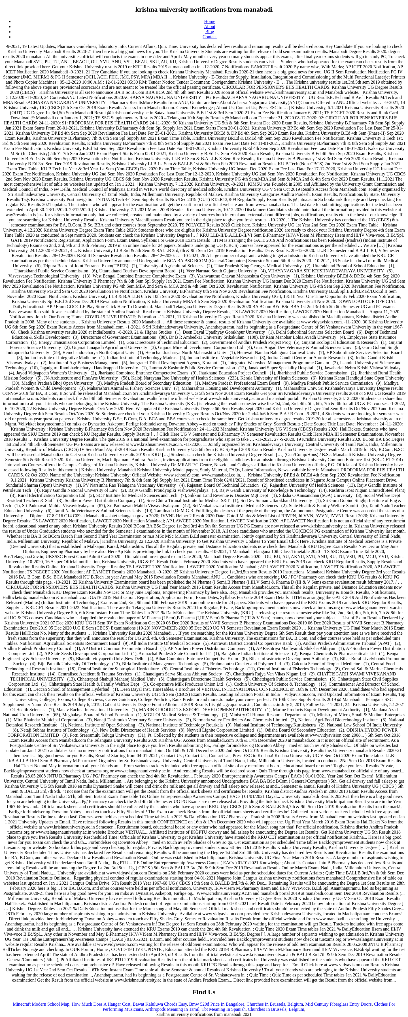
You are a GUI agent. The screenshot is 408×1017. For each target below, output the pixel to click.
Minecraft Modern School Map (41, 1004)
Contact (210, 36)
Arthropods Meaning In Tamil (172, 1009)
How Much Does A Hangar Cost (101, 1004)
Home (209, 21)
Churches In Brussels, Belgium (274, 1004)
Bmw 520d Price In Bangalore (217, 1004)
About (209, 26)
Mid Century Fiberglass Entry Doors (338, 1004)
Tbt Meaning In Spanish (224, 1009)
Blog (209, 31)
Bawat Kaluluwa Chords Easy (160, 1004)
